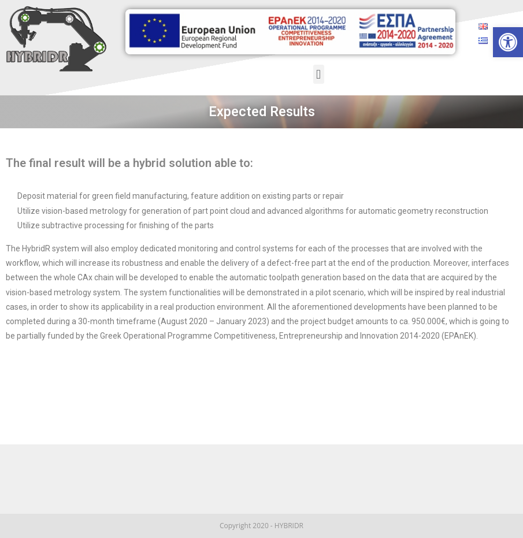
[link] (508, 42)
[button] (318, 74)
